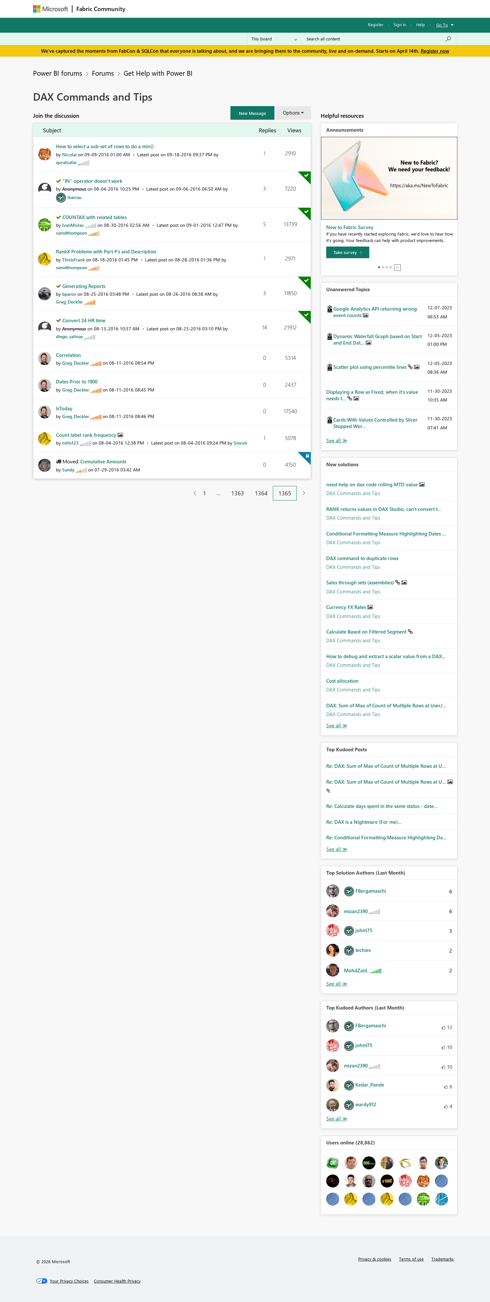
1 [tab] (379, 267)
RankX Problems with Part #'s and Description (106, 251)
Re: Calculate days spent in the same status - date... (382, 806)
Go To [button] (442, 25)
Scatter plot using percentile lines (370, 367)
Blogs (253, 8)
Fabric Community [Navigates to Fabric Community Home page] (100, 9)
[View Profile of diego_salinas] (69, 336)
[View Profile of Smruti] (240, 443)
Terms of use (411, 1259)
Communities (224, 8)
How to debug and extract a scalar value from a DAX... (386, 656)
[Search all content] (379, 39)
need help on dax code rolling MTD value (372, 484)
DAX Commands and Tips (353, 493)
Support (305, 8)
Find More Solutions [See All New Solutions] (337, 725)
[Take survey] (347, 252)
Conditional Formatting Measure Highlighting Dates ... (386, 533)
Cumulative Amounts (103, 461)
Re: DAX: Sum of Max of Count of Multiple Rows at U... (386, 766)
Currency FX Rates (346, 607)
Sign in (400, 24)
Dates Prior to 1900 (76, 381)
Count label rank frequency (86, 435)
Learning (278, 8)
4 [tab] (390, 267)
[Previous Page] (192, 493)
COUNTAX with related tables (94, 217)
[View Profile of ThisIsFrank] (73, 260)
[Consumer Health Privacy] (117, 1281)
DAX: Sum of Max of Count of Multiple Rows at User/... (386, 705)
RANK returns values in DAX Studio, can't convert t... (383, 509)
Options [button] (291, 112)
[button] (252, 113)
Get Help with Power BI (158, 72)
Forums (140, 8)
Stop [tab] (397, 267)
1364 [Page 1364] (261, 493)
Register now (435, 51)
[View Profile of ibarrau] (74, 197)
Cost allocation (342, 681)
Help (420, 24)
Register (376, 24)
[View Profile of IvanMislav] (73, 225)
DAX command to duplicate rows (362, 558)
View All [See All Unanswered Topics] (337, 440)
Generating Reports (83, 286)
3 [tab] (386, 267)
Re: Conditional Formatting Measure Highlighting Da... (386, 837)
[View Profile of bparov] (69, 294)
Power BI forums (57, 72)
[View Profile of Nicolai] (69, 154)
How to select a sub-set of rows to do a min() (105, 146)
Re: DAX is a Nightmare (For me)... (364, 822)
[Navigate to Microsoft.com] (50, 9)
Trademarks (442, 1259)
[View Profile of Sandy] (68, 470)
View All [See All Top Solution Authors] (337, 984)
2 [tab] (383, 267)
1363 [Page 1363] (237, 493)
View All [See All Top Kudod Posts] (337, 849)
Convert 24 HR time (84, 320)
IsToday (64, 408)
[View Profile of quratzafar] (66, 162)
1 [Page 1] (204, 493)
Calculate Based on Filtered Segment (367, 631)
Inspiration (168, 8)
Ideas (195, 8)
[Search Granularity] (274, 39)
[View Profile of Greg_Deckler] (69, 302)
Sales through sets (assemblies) (360, 582)
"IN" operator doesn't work (92, 181)
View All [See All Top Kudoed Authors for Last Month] (337, 1118)
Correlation (68, 355)
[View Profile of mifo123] (70, 443)
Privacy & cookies (374, 1259)
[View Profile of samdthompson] (71, 233)
